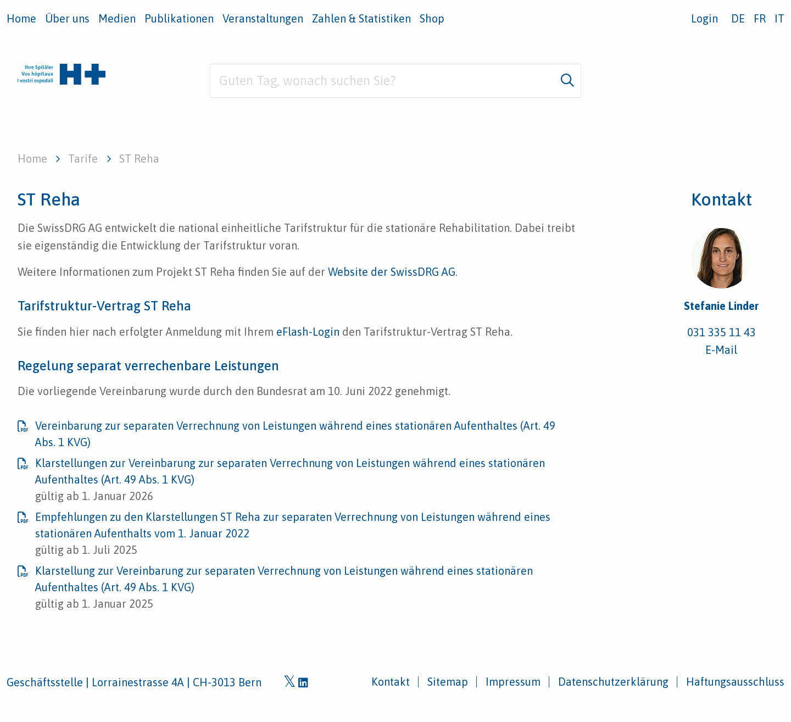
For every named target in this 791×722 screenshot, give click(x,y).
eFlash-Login (307, 331)
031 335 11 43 (721, 332)
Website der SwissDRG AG (390, 271)
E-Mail (721, 349)
